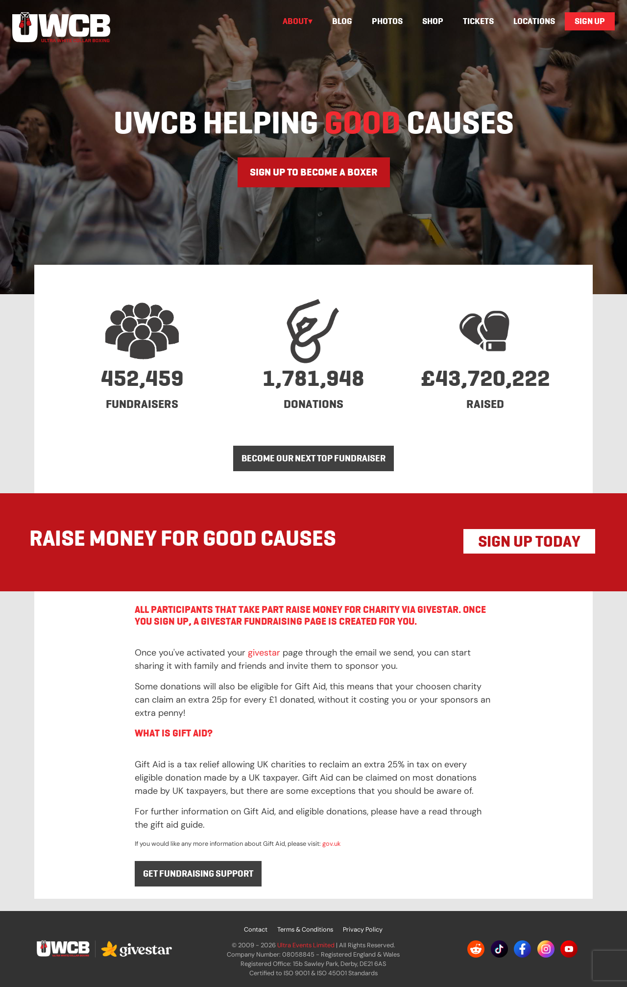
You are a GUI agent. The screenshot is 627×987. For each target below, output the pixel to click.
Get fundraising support (198, 873)
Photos (387, 21)
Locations (534, 21)
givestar (264, 652)
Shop (432, 21)
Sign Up (590, 21)
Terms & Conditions (305, 929)
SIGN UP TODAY (529, 541)
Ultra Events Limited (306, 945)
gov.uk (331, 843)
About (295, 21)
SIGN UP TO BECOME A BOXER (314, 172)
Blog (342, 21)
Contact (255, 929)
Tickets (478, 21)
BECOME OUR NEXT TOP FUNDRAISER (313, 458)
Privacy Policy (363, 929)
